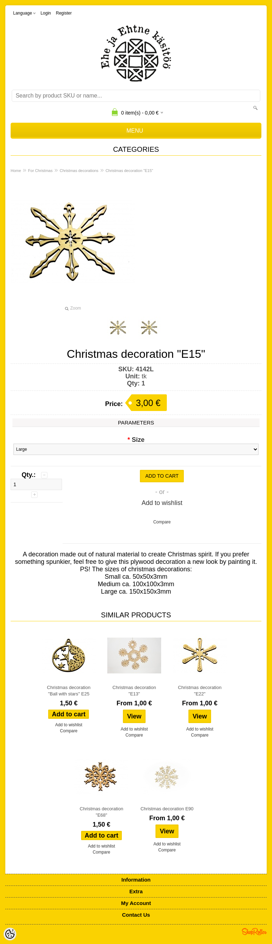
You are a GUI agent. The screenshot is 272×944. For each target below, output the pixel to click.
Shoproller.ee (254, 931)
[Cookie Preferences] (10, 934)
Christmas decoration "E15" (129, 170)
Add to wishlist (162, 502)
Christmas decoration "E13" (134, 690)
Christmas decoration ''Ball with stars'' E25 (69, 690)
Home (16, 170)
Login (45, 13)
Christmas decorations (79, 170)
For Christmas (40, 170)
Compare (162, 522)
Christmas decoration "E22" (200, 690)
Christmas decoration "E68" (101, 812)
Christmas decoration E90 (167, 808)
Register (64, 13)
